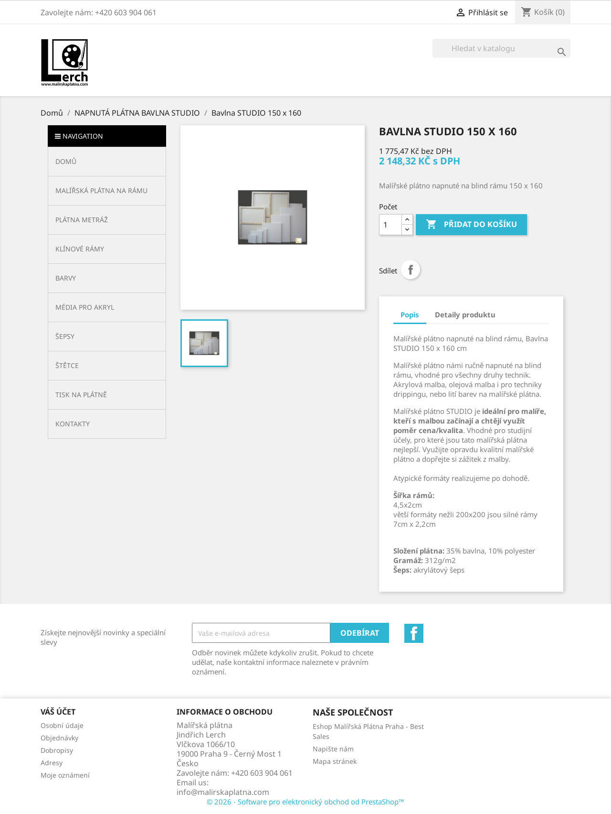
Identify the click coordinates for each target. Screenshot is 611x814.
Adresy (52, 762)
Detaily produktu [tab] (465, 314)
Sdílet (410, 269)
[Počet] (390, 224)
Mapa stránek (335, 761)
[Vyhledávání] (501, 48)
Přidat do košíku (471, 224)
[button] (107, 190)
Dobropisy (57, 750)
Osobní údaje (62, 725)
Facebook (413, 633)
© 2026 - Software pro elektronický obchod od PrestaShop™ (305, 801)
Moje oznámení (65, 775)
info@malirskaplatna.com (223, 792)
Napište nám (333, 748)
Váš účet (58, 711)
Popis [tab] (409, 314)
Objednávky (59, 737)
